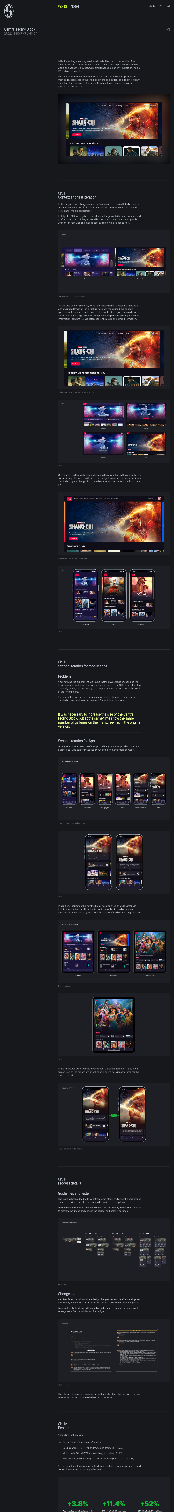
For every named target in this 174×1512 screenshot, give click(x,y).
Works (62, 6)
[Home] (9, 11)
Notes (75, 6)
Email (167, 5)
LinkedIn (152, 5)
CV (160, 5)
